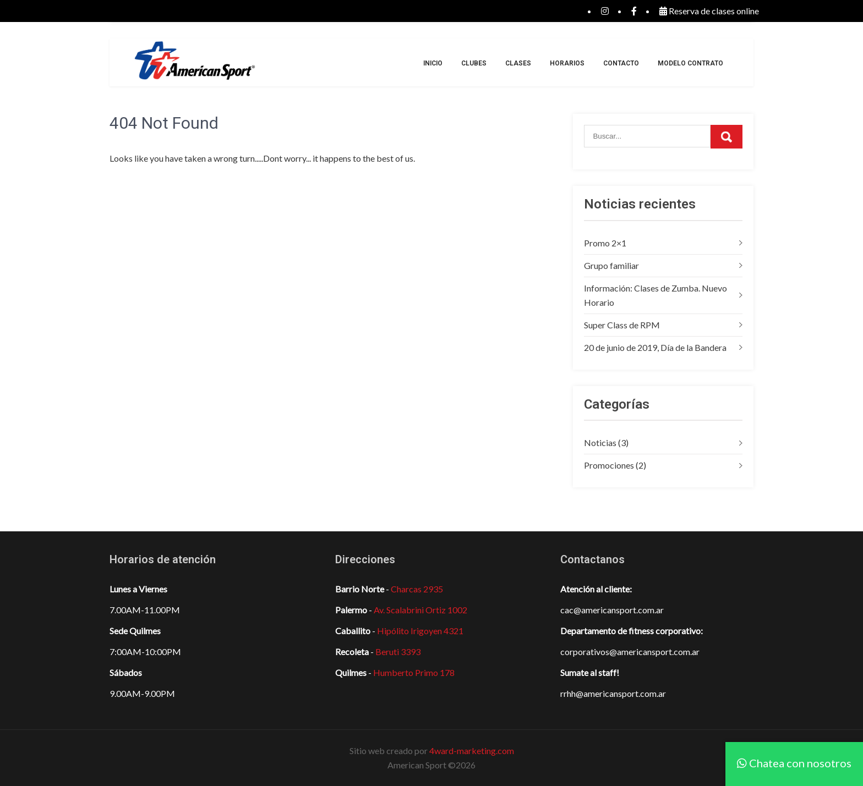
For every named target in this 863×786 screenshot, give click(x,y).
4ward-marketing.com (471, 750)
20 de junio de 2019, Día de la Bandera (655, 347)
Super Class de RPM (622, 325)
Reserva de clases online (709, 11)
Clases (518, 63)
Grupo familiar (611, 265)
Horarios (567, 63)
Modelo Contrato (690, 63)
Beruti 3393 (397, 651)
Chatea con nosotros (794, 762)
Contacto (621, 63)
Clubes (474, 63)
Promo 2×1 (605, 243)
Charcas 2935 (417, 589)
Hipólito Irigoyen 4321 (420, 630)
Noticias (600, 442)
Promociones (609, 465)
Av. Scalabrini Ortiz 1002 (420, 609)
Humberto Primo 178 (414, 672)
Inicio (433, 63)
